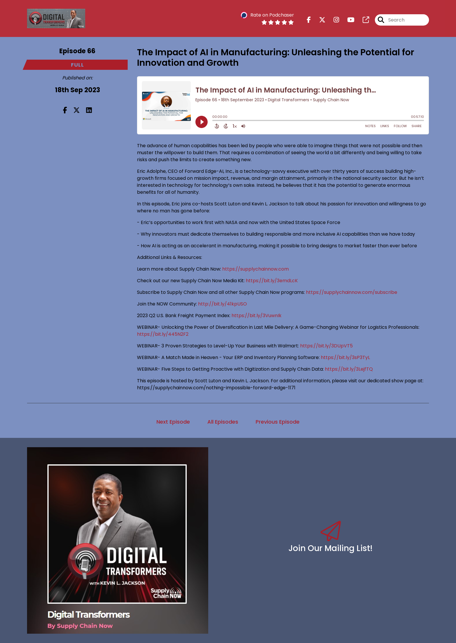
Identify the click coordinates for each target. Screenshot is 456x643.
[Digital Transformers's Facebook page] (309, 19)
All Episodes (222, 421)
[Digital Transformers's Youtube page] (347, 19)
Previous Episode (278, 421)
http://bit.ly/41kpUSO (222, 304)
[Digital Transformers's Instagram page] (333, 19)
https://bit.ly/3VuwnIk (256, 315)
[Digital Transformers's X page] (318, 19)
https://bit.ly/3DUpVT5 (326, 345)
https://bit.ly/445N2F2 (162, 334)
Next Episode (173, 421)
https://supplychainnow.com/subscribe (351, 292)
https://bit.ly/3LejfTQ (349, 369)
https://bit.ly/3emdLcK (272, 280)
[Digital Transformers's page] (362, 19)
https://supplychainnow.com (255, 269)
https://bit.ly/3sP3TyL (345, 357)
